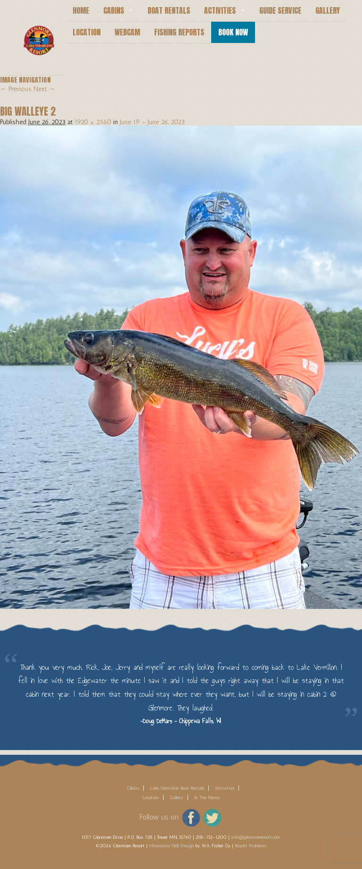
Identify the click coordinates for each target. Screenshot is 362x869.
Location (86, 32)
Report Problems (250, 846)
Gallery (327, 10)
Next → (44, 89)
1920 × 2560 (92, 122)
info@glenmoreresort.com (255, 837)
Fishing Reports (179, 32)
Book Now (233, 32)
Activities (220, 10)
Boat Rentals (169, 10)
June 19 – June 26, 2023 (152, 122)
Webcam (127, 32)
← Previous (16, 89)
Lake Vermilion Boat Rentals (177, 788)
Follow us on (159, 817)
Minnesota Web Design (171, 846)
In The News (207, 798)
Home (81, 10)
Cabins (113, 10)
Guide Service (280, 10)
